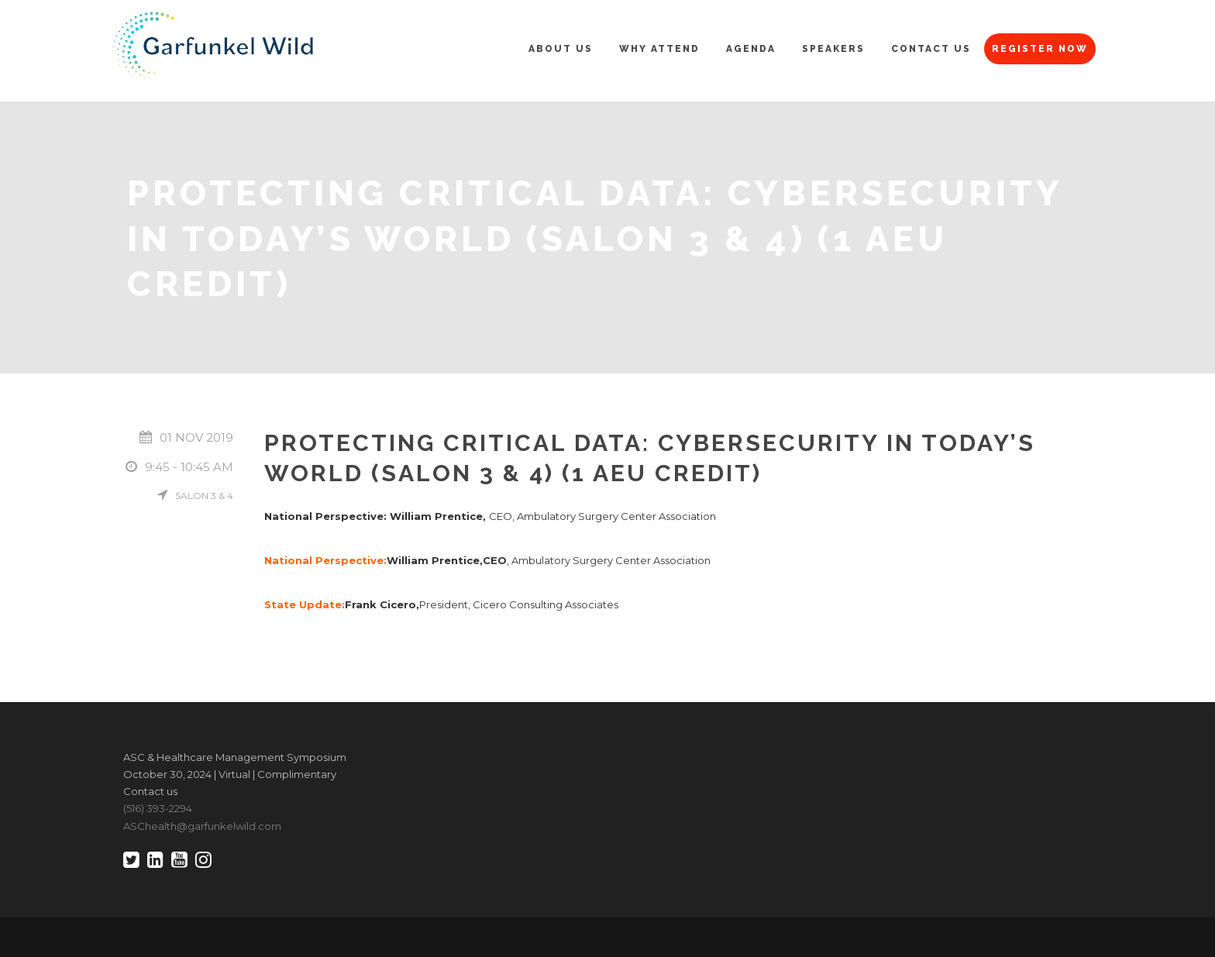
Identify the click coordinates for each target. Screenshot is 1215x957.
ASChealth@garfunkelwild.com (202, 826)
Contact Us (931, 48)
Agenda (751, 48)
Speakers (833, 48)
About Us (560, 48)
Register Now (1040, 48)
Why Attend (659, 48)
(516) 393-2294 (157, 808)
